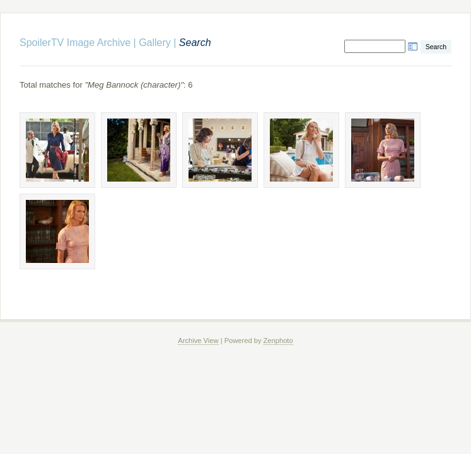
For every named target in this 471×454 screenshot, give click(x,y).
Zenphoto (278, 340)
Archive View (198, 340)
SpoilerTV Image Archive (75, 42)
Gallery (155, 42)
